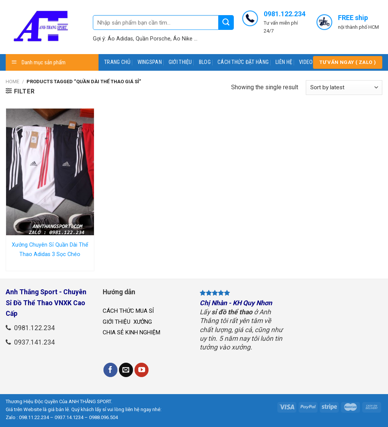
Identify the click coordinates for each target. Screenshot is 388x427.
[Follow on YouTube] (142, 370)
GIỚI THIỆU (180, 62)
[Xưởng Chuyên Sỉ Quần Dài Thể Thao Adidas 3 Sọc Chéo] (50, 172)
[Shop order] (344, 87)
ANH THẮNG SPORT (90, 401)
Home (12, 81)
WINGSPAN (150, 62)
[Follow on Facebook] (110, 370)
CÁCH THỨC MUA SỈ (128, 310)
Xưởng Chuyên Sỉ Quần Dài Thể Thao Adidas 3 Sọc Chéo (50, 250)
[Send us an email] (126, 370)
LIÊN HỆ (283, 62)
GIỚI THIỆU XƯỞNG (128, 321)
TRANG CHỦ (117, 62)
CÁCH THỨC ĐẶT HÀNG (243, 62)
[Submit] (226, 22)
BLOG (205, 62)
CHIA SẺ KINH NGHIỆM (131, 332)
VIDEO (306, 62)
